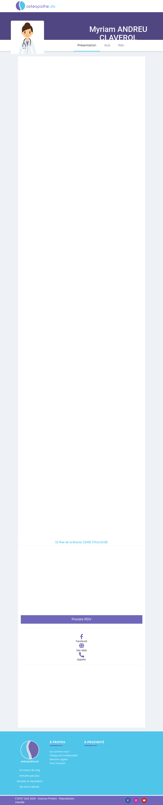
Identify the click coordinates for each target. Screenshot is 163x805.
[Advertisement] (81, 699)
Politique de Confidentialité (64, 755)
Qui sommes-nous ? (60, 751)
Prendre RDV (81, 619)
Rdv (121, 45)
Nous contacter (57, 763)
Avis (107, 45)
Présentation (86, 45)
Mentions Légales (59, 759)
